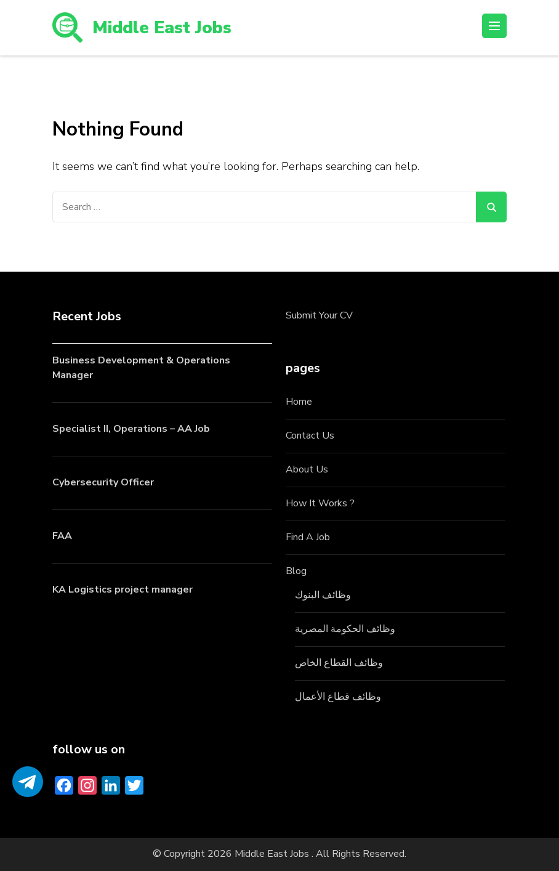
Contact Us (310, 435)
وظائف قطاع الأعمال (338, 696)
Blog (296, 571)
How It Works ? (320, 503)
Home (299, 401)
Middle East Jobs (161, 27)
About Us (307, 469)
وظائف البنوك (323, 595)
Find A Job (308, 537)
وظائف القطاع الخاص (339, 663)
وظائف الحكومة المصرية (345, 629)
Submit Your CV (319, 315)
